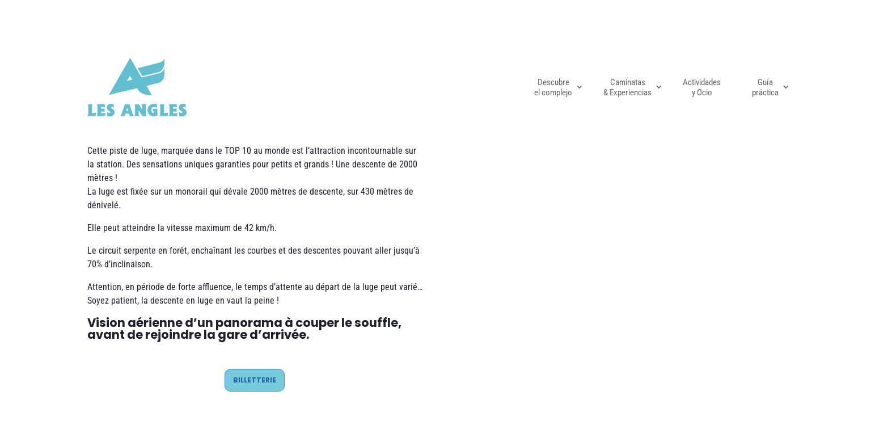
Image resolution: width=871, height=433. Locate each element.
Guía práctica (765, 87)
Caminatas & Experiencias (627, 87)
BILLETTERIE (254, 380)
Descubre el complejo (553, 87)
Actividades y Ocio (702, 87)
